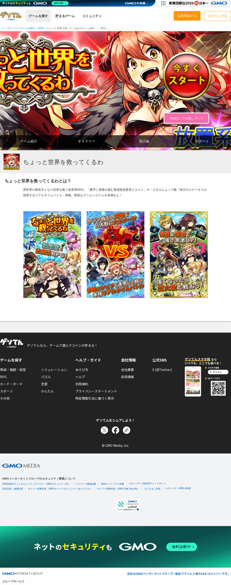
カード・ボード (11, 384)
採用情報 (127, 376)
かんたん (47, 391)
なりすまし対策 (152, 488)
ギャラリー (86, 141)
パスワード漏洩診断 (85, 484)
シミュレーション (54, 369)
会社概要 (127, 369)
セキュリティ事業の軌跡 (178, 488)
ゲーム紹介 (28, 141)
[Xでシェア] (104, 430)
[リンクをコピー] (126, 430)
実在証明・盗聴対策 (12, 488)
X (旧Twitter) (162, 369)
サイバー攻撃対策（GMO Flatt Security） (118, 488)
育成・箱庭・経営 (13, 369)
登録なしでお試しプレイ (186, 118)
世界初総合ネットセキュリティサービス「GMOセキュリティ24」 (36, 484)
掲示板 (144, 141)
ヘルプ (80, 376)
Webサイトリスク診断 (112, 484)
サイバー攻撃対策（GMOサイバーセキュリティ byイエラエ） (60, 488)
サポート (202, 141)
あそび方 (81, 369)
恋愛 (44, 384)
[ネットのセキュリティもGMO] (35, 3)
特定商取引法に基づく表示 (94, 398)
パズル (46, 376)
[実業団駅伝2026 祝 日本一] (199, 3)
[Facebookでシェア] (115, 430)
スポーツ (6, 391)
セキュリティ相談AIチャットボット (147, 483)
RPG (3, 376)
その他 (5, 398)
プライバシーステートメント (96, 391)
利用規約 (81, 384)
